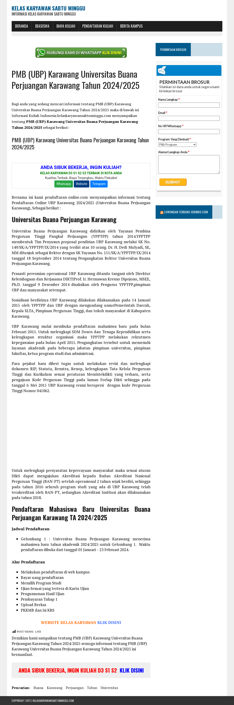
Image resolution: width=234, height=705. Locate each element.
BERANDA (21, 26)
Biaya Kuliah (65, 26)
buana (38, 687)
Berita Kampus (131, 26)
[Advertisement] (81, 430)
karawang (54, 687)
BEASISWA (42, 26)
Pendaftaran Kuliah (97, 26)
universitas (109, 687)
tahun (92, 687)
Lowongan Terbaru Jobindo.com (186, 211)
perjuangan (75, 687)
